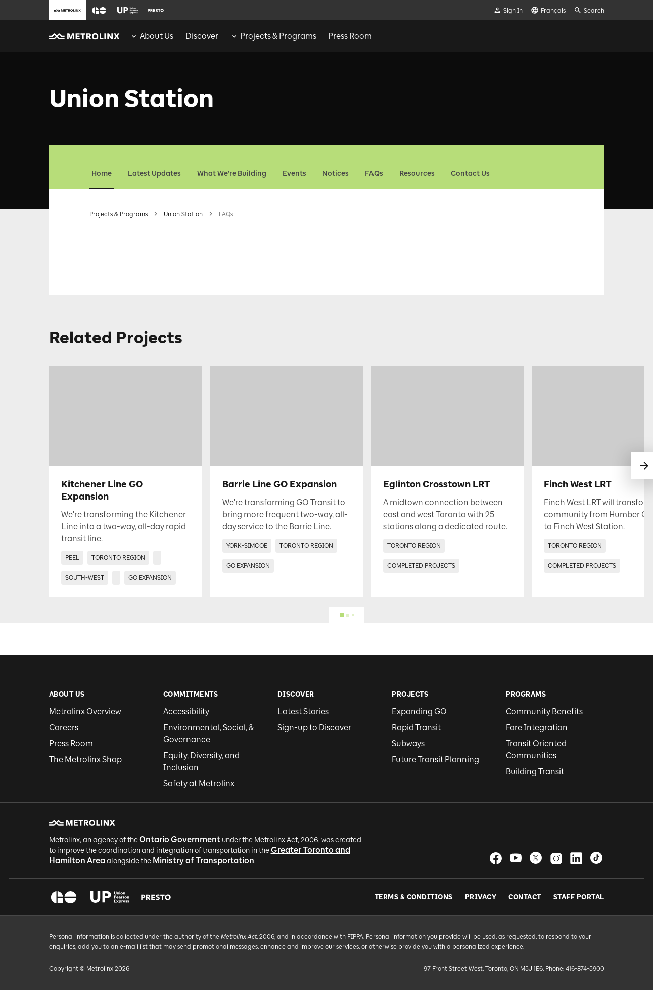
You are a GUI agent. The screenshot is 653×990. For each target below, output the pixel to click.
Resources (417, 173)
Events (294, 173)
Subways (408, 743)
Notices (335, 173)
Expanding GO (419, 711)
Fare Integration (537, 727)
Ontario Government (179, 839)
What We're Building (231, 173)
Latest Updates (154, 173)
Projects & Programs (118, 214)
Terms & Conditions (414, 897)
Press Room (71, 743)
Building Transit (535, 771)
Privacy (481, 897)
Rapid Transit (416, 727)
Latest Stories (303, 711)
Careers (63, 727)
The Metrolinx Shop (85, 759)
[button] (99, 10)
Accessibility (186, 711)
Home (101, 173)
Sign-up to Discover (314, 727)
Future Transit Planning (435, 759)
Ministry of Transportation (203, 860)
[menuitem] (151, 36)
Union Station (183, 214)
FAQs (374, 173)
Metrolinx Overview (85, 711)
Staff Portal (578, 897)
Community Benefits (544, 711)
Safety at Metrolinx (198, 783)
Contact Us (470, 173)
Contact (524, 897)
